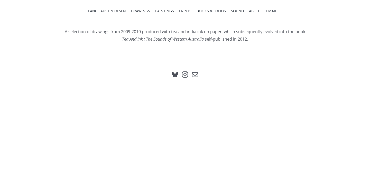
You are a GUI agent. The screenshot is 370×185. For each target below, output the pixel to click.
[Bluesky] (175, 74)
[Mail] (195, 74)
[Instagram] (185, 74)
